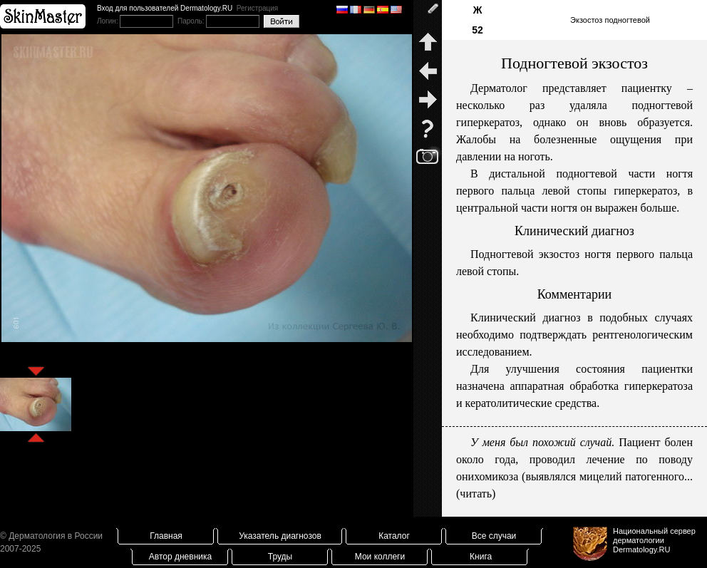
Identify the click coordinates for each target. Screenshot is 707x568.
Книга (481, 557)
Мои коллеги (380, 557)
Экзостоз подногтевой (610, 20)
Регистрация (257, 8)
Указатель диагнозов (280, 536)
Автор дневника (180, 557)
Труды (280, 557)
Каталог (394, 536)
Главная (166, 536)
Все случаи (494, 536)
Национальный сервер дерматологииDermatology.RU (654, 540)
